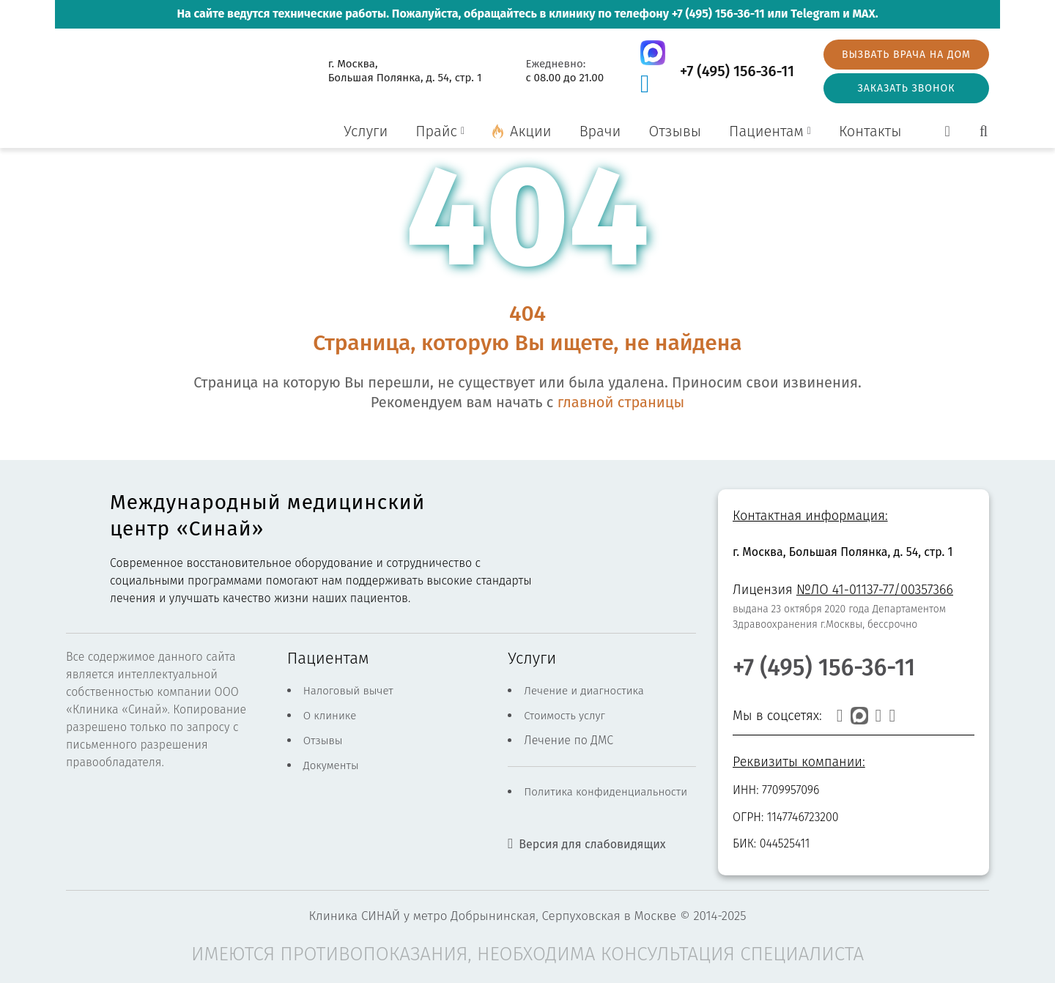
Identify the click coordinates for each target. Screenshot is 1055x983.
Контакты (870, 131)
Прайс (436, 131)
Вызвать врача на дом (906, 54)
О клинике (330, 715)
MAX (863, 14)
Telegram (815, 14)
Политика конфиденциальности (605, 791)
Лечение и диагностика (584, 690)
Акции (531, 131)
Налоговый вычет (348, 690)
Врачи (600, 131)
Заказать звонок (906, 88)
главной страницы (621, 402)
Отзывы (674, 131)
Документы (331, 765)
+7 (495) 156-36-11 (718, 14)
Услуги (366, 131)
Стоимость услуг (564, 715)
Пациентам (766, 131)
